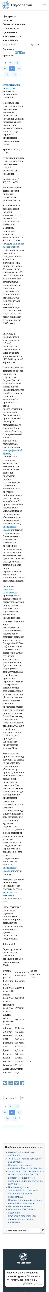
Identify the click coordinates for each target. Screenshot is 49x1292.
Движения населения (20, 1206)
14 (7, 74)
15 (14, 74)
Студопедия (17, 5)
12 (12, 68)
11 (5, 68)
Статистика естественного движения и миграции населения (22, 1219)
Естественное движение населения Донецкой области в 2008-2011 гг (25, 1181)
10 (17, 63)
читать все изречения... (24, 1279)
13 (19, 68)
